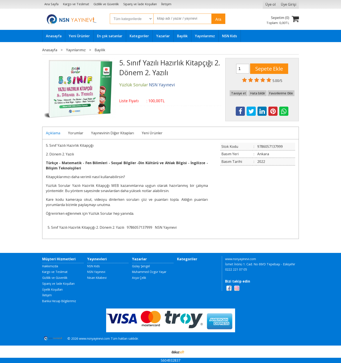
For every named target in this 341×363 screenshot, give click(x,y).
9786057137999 (139, 227)
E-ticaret (163, 351)
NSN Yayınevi (166, 227)
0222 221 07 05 (236, 269)
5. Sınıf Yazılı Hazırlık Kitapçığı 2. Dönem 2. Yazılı (86, 227)
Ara (218, 19)
